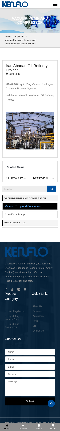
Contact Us (38, 330)
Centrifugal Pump (16, 311)
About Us (37, 306)
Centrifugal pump (15, 214)
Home (8, 36)
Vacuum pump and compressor (20, 40)
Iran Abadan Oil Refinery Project (20, 43)
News (35, 321)
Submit (30, 401)
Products (37, 311)
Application (19, 36)
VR (34, 325)
